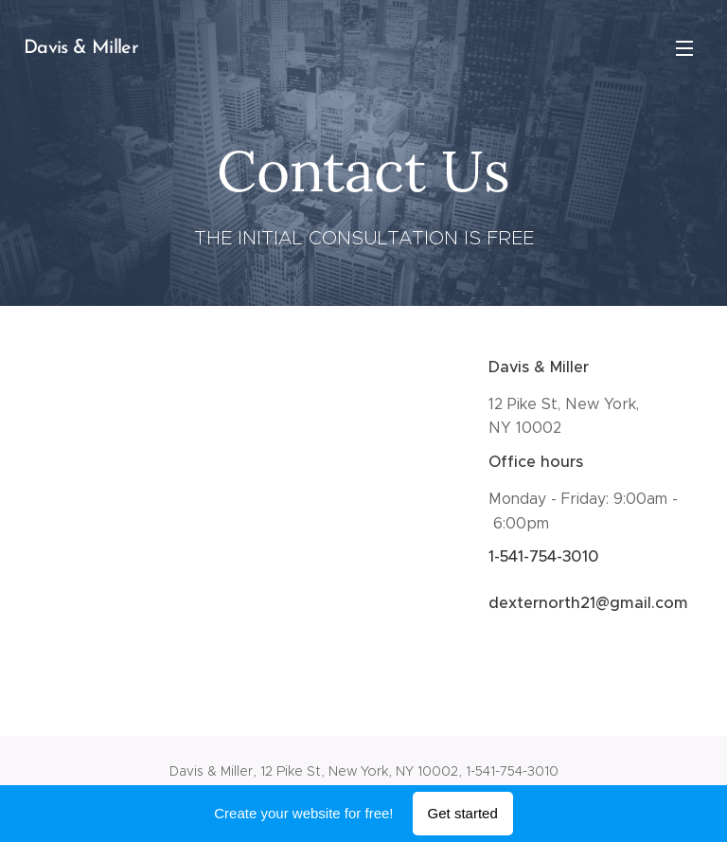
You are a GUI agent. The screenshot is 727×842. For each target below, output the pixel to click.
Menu (684, 48)
